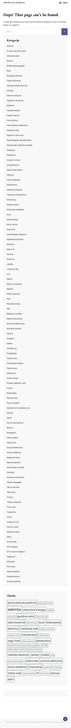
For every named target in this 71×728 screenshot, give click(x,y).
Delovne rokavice (14, 96)
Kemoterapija (12, 219)
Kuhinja (10, 254)
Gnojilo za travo (13, 160)
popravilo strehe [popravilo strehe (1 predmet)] (27, 646)
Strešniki (10, 472)
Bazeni (10, 61)
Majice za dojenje (14, 284)
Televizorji (11, 492)
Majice (9, 279)
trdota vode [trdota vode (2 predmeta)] (14, 673)
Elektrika (10, 105)
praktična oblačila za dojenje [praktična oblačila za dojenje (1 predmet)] (16, 649)
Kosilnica (10, 244)
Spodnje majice (13, 457)
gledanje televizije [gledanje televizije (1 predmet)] (41, 617)
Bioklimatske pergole (15, 66)
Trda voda (11, 507)
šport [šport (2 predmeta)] (11, 679)
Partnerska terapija (15, 363)
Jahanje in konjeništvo (16, 195)
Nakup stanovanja (14, 319)
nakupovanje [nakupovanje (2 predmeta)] (29, 634)
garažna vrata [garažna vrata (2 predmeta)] (25, 616)
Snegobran (11, 433)
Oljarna (10, 334)
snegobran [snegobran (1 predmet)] (21, 661)
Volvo (9, 537)
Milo (8, 299)
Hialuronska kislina (15, 170)
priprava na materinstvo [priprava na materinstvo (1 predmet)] (34, 649)
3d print (10, 46)
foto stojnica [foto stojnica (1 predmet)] (11, 617)
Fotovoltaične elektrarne (17, 125)
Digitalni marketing (15, 100)
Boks (9, 71)
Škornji (10, 428)
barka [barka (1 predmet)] (40, 603)
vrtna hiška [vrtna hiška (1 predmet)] (44, 673)
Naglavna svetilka (14, 314)
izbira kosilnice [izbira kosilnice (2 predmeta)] (16, 622)
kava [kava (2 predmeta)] (41, 622)
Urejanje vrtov (13, 522)
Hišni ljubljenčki (13, 180)
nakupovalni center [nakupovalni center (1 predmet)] (13, 635)
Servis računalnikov (15, 423)
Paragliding (12, 353)
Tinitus (10, 497)
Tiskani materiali (14, 502)
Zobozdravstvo (13, 576)
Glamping (11, 150)
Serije (9, 418)
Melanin (10, 289)
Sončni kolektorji (14, 452)
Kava (9, 215)
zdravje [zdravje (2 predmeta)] (54, 673)
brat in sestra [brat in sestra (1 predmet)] (48, 603)
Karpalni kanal (13, 205)
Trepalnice (11, 512)
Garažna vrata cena (15, 135)
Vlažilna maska (13, 532)
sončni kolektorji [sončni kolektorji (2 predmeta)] (17, 667)
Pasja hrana (12, 368)
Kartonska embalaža (15, 210)
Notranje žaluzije (14, 329)
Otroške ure (12, 348)
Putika (9, 388)
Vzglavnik (11, 557)
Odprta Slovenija (14, 3)
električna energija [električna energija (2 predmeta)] (34, 609)
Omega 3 (10, 338)
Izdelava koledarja (14, 190)
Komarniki (11, 229)
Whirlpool (11, 562)
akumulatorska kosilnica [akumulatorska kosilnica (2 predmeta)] (22, 602)
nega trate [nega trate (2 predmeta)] (14, 640)
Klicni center (12, 224)
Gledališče (11, 155)
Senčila (10, 413)
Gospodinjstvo (13, 165)
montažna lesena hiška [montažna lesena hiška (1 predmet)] (47, 629)
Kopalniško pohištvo (15, 239)
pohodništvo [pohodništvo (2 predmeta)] (43, 640)
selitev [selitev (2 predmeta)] (35, 654)
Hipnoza (10, 175)
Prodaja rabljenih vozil (16, 383)
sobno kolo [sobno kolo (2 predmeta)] (32, 660)
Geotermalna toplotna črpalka (19, 145)
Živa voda (11, 567)
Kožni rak (10, 249)
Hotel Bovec (12, 185)
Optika (9, 343)
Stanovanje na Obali (15, 467)
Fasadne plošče (13, 110)
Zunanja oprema (14, 581)
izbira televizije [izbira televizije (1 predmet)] (31, 623)
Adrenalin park (13, 56)
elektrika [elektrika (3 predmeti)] (14, 609)
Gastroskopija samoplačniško (19, 140)
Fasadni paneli (13, 115)
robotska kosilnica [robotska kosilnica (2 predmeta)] (18, 654)
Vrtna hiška (11, 542)
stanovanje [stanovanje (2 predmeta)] (35, 667)
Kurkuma (10, 259)
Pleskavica (11, 373)
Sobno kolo (11, 443)
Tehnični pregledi (14, 482)
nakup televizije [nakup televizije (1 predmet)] (44, 635)
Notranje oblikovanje (15, 324)
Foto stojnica (12, 120)
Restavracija (12, 398)
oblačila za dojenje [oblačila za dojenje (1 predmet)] (28, 641)
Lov (8, 274)
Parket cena (12, 358)
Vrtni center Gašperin (16, 552)
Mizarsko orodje (13, 304)
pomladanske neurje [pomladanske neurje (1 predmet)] (14, 646)
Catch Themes (60, 722)
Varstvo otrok (12, 527)
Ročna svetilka (13, 403)
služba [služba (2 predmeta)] (45, 654)
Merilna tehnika (13, 294)
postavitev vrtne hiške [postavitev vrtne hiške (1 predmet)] (40, 646)
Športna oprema (13, 462)
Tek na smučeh (13, 487)
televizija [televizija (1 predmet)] (58, 667)
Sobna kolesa (12, 438)
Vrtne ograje (12, 547)
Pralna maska (12, 378)
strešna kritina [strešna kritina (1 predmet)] (49, 667)
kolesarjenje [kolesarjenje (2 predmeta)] (54, 622)
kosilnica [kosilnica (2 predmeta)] (13, 628)
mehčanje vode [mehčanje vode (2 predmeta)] (29, 628)
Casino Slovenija (14, 81)
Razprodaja (11, 393)
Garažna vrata (13, 130)
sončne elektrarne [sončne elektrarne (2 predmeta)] (51, 660)
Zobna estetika (13, 571)
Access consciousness (16, 51)
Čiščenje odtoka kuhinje (17, 86)
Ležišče (10, 264)
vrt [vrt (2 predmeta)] (37, 673)
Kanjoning (11, 200)
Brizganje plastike (14, 76)
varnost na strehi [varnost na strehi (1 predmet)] (28, 673)
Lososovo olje (12, 269)
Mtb (8, 309)
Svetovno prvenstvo (15, 477)
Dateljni (10, 91)
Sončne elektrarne (14, 448)
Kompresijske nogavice (16, 234)
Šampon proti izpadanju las (18, 408)
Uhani (9, 517)
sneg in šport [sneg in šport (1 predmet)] (11, 661)
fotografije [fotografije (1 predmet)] (51, 610)
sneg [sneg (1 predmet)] (52, 655)
